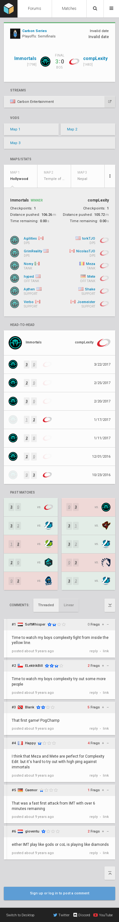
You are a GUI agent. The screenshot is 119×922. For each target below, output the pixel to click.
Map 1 (15, 129)
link (106, 651)
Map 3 (15, 143)
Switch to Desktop (20, 915)
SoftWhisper (35, 624)
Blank (29, 707)
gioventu (32, 831)
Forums (34, 8)
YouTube (103, 915)
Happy (30, 743)
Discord (81, 915)
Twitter (61, 915)
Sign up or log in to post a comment (59, 893)
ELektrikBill (34, 666)
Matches (69, 8)
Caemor (31, 790)
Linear (69, 605)
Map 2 (72, 129)
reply (93, 651)
